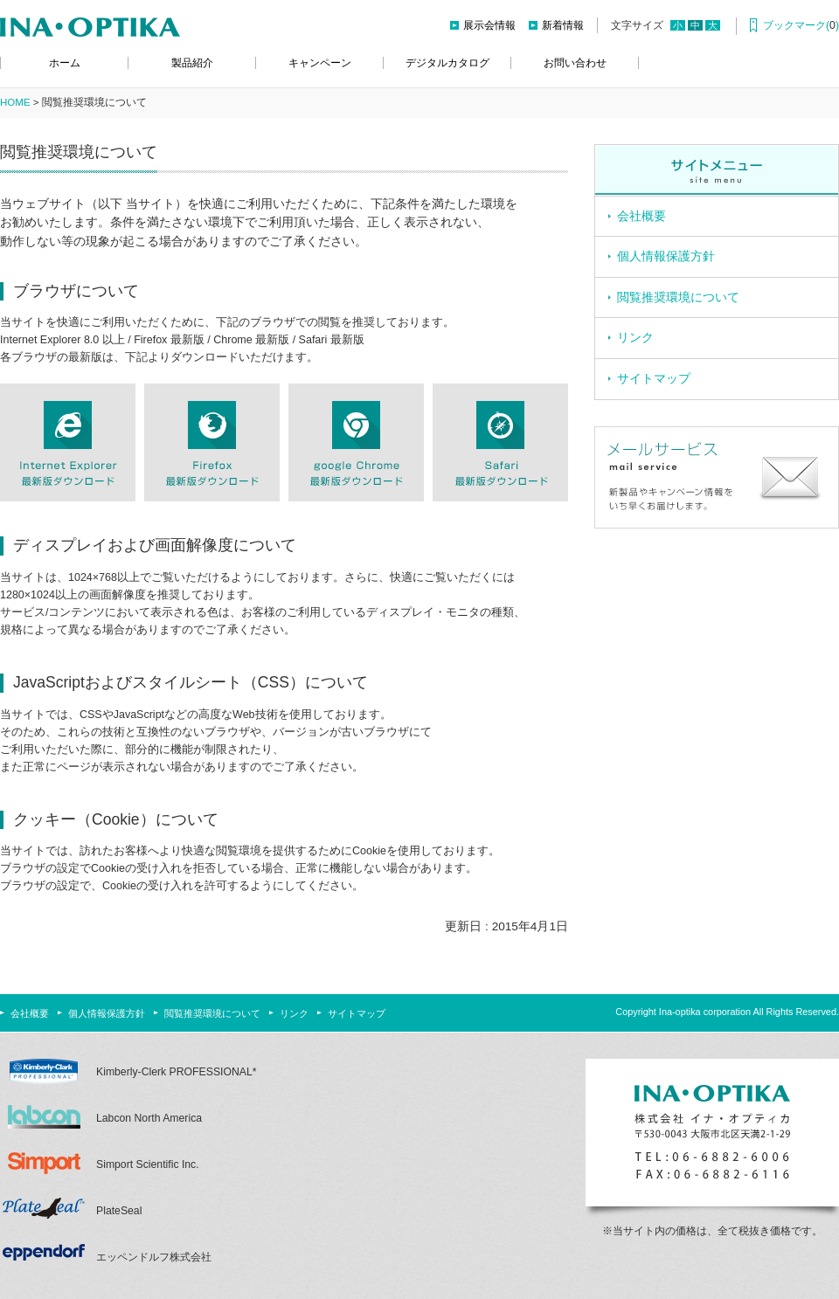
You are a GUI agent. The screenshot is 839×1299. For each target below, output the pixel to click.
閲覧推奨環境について (678, 297)
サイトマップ (653, 378)
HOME (15, 102)
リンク (635, 337)
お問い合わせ (575, 63)
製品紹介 (192, 63)
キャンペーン (319, 63)
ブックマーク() (801, 25)
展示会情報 (489, 25)
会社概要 (641, 216)
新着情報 (563, 25)
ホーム (64, 63)
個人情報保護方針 (666, 256)
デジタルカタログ (447, 63)
